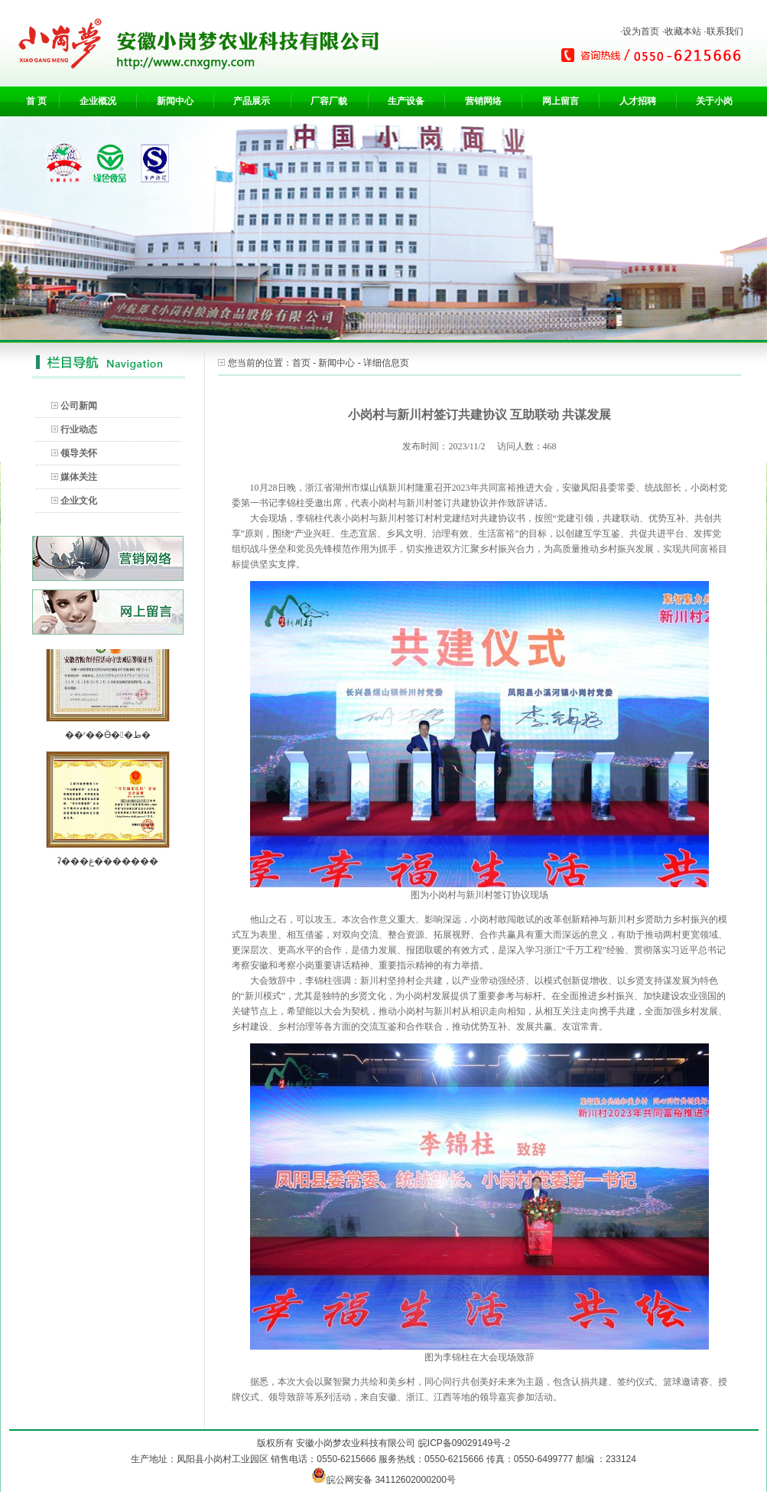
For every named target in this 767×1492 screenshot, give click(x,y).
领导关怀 (78, 453)
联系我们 (725, 31)
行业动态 (78, 429)
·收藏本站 (680, 31)
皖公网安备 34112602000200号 (383, 1479)
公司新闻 (78, 405)
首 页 (36, 101)
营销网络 (483, 101)
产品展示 (251, 101)
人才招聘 (637, 101)
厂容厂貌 (328, 101)
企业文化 (78, 500)
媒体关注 (78, 477)
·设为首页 (639, 31)
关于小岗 (714, 101)
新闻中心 (175, 101)
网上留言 (560, 101)
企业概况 (98, 101)
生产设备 (406, 101)
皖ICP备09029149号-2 (464, 1443)
